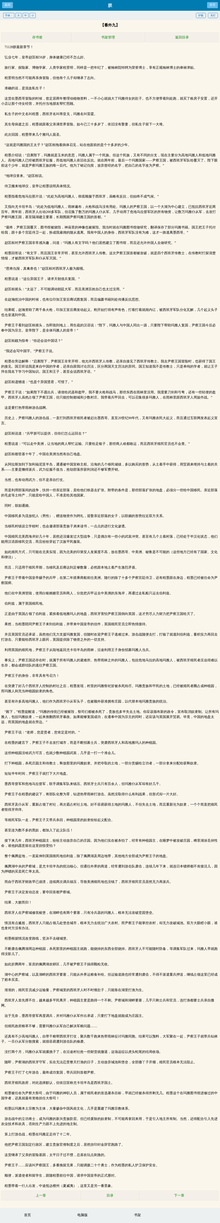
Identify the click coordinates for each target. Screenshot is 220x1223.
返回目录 (182, 37)
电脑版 (82, 1215)
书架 (137, 1215)
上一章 (41, 1195)
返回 (8, 4)
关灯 (212, 15)
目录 (110, 1195)
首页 (212, 4)
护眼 (200, 15)
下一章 (179, 1195)
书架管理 (108, 37)
